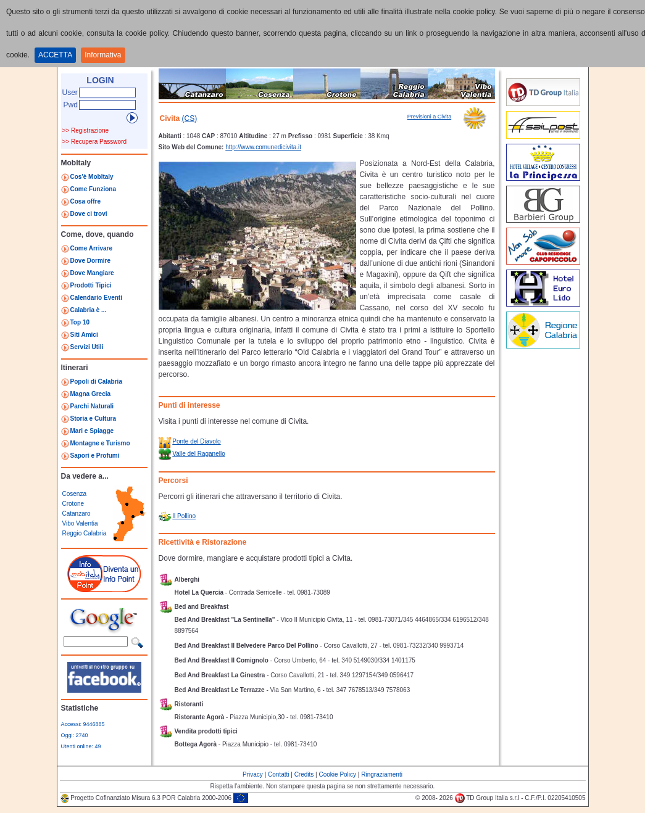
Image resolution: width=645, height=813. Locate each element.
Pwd (71, 105)
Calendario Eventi (96, 297)
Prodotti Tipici (91, 285)
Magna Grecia (90, 393)
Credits (304, 774)
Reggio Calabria (84, 533)
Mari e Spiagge (92, 430)
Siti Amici (84, 334)
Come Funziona (93, 189)
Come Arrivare (91, 248)
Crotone (73, 503)
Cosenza (74, 493)
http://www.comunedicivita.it (263, 147)
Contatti (278, 774)
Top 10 (79, 322)
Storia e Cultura (93, 418)
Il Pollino (184, 516)
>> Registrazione (85, 130)
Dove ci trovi (88, 213)
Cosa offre (85, 201)
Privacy (253, 774)
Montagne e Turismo (100, 443)
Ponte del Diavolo (196, 441)
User (70, 92)
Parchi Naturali (92, 406)
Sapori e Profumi (95, 455)
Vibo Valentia (80, 523)
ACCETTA (55, 55)
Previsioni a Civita (429, 116)
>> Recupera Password (94, 141)
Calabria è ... (88, 310)
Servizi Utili (87, 347)
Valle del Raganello (198, 453)
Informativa (103, 55)
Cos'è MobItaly (92, 176)
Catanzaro (76, 513)
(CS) (190, 118)
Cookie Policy (337, 774)
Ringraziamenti (381, 774)
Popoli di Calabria (96, 381)
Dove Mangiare (92, 273)
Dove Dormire (90, 260)
